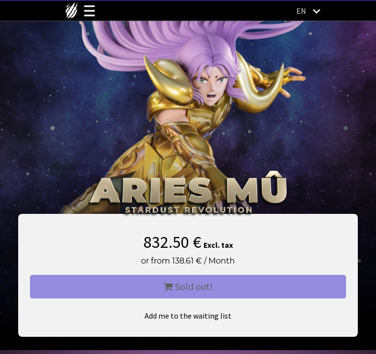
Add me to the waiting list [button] (188, 316)
